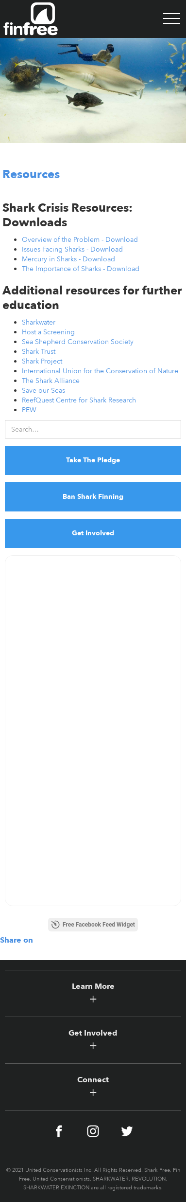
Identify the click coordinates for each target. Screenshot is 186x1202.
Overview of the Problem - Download (80, 239)
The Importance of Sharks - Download (80, 268)
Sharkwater (38, 322)
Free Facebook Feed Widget (93, 924)
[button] (171, 19)
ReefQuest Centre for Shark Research (79, 400)
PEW (29, 410)
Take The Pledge (93, 460)
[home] (29, 19)
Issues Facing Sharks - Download (72, 249)
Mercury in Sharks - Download (68, 259)
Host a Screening (48, 332)
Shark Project (42, 361)
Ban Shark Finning (93, 496)
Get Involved (93, 533)
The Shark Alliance (51, 380)
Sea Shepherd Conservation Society (78, 341)
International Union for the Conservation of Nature (100, 371)
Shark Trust (38, 351)
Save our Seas (43, 390)
